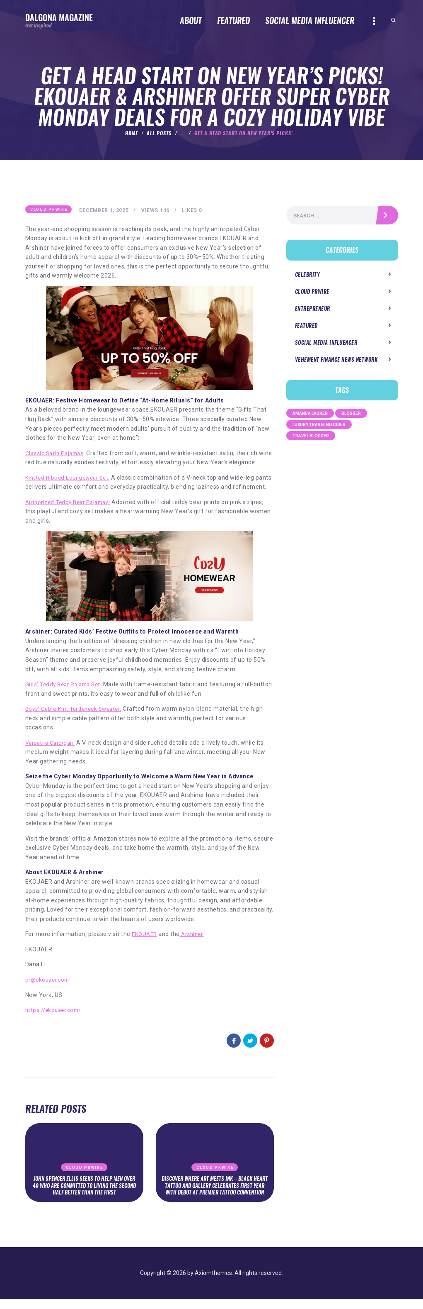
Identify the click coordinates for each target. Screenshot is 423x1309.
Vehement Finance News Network (336, 361)
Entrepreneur (312, 310)
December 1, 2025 (105, 211)
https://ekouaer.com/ (55, 1019)
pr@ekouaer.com (49, 989)
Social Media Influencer (326, 344)
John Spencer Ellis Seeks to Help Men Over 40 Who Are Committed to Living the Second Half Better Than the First (84, 1195)
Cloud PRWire (48, 210)
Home (131, 133)
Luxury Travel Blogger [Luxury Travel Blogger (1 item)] (319, 426)
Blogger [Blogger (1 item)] (351, 415)
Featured (306, 327)
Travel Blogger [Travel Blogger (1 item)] (310, 438)
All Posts (159, 133)
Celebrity (307, 276)
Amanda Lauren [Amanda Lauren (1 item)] (310, 415)
